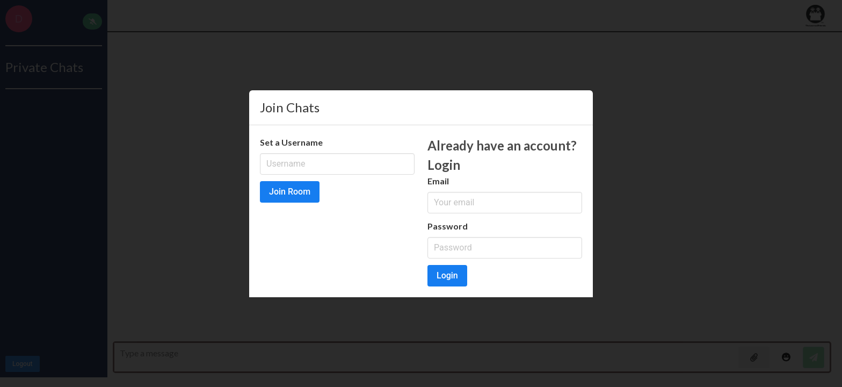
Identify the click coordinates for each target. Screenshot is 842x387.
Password (447, 226)
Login (447, 275)
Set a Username (291, 142)
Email (438, 181)
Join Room (289, 192)
